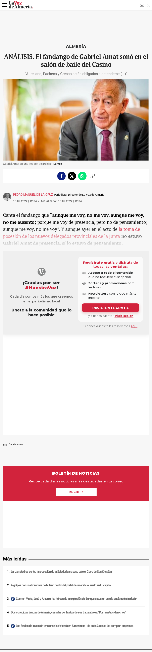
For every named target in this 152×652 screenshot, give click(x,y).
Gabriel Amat (16, 344)
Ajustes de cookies (76, 599)
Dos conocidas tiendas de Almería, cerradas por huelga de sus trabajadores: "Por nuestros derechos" (68, 465)
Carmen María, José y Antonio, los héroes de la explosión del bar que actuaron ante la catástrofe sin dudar (76, 452)
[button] (4, 5)
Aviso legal (76, 552)
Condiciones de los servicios (76, 567)
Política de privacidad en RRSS (76, 573)
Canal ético (76, 593)
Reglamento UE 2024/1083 (76, 588)
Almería (76, 46)
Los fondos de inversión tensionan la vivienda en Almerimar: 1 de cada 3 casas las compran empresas (74, 479)
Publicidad (76, 583)
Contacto (76, 578)
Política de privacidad (76, 557)
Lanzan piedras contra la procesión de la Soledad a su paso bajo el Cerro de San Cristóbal (61, 424)
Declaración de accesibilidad (76, 604)
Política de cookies (76, 562)
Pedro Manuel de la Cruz (33, 194)
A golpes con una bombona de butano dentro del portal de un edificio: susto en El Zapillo (60, 438)
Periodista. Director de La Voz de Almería (79, 194)
